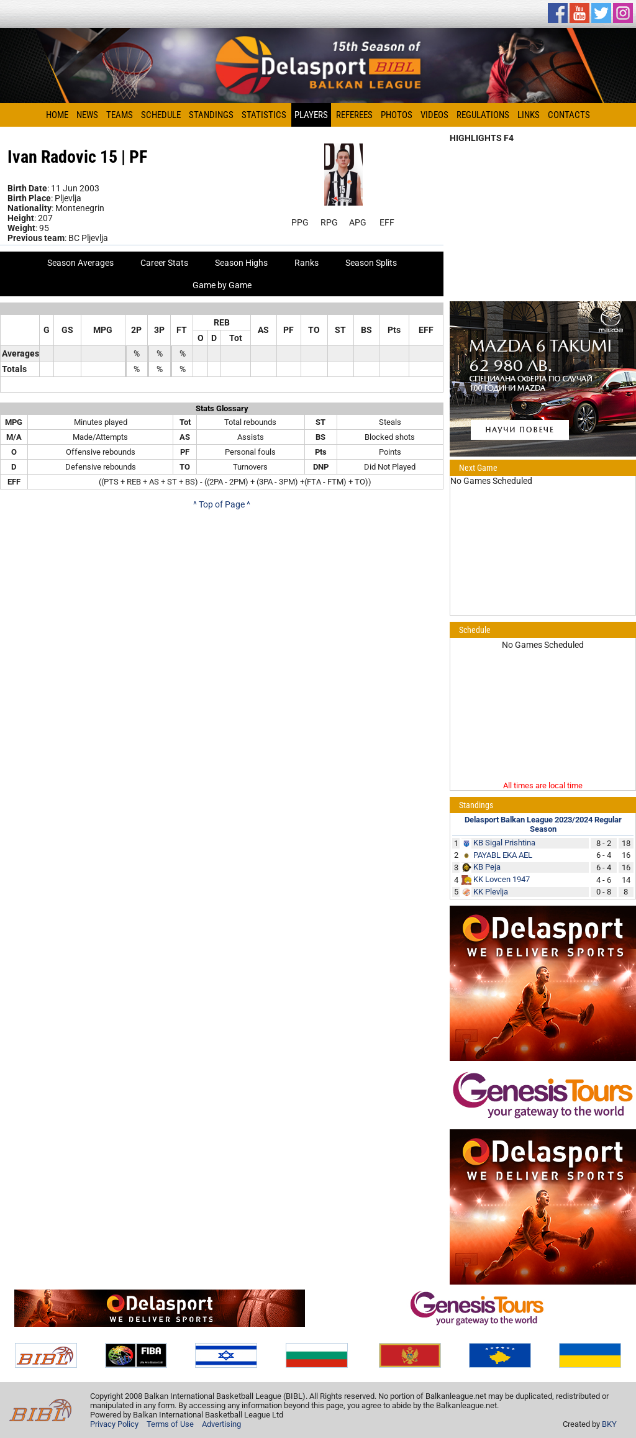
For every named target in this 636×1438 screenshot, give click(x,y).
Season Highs (241, 263)
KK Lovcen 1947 (501, 879)
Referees (354, 115)
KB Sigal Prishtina (504, 842)
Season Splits (371, 263)
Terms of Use (170, 1424)
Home (57, 115)
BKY (609, 1424)
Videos (434, 115)
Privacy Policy (114, 1424)
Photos (396, 115)
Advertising (221, 1424)
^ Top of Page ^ (221, 504)
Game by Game (222, 285)
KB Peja (487, 866)
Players (311, 115)
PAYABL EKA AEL (502, 855)
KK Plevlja (490, 891)
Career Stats (164, 263)
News (87, 115)
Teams (119, 115)
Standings (211, 115)
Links (528, 115)
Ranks (306, 263)
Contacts (569, 115)
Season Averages (80, 263)
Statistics (264, 115)
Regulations (483, 115)
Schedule (161, 115)
